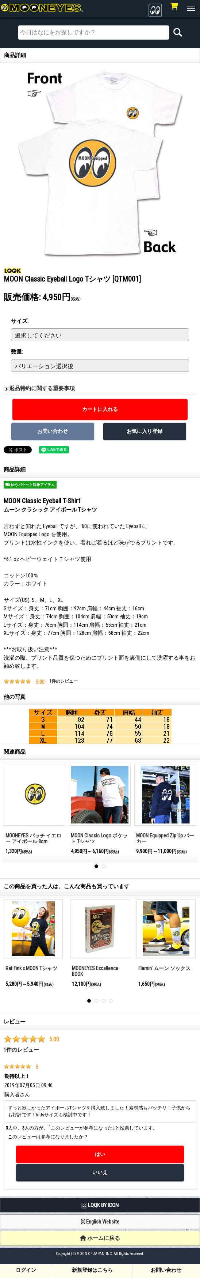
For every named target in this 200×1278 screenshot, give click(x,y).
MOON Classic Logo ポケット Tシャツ (99, 839)
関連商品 (15, 752)
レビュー (15, 1021)
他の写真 (15, 697)
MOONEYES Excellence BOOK (95, 971)
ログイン (26, 1270)
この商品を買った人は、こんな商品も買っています (67, 886)
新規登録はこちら (92, 1270)
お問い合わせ (166, 1270)
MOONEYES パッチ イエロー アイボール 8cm (33, 839)
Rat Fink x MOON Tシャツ (31, 968)
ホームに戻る (100, 1238)
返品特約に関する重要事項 (42, 388)
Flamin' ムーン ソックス (164, 968)
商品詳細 (15, 469)
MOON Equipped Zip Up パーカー (165, 839)
